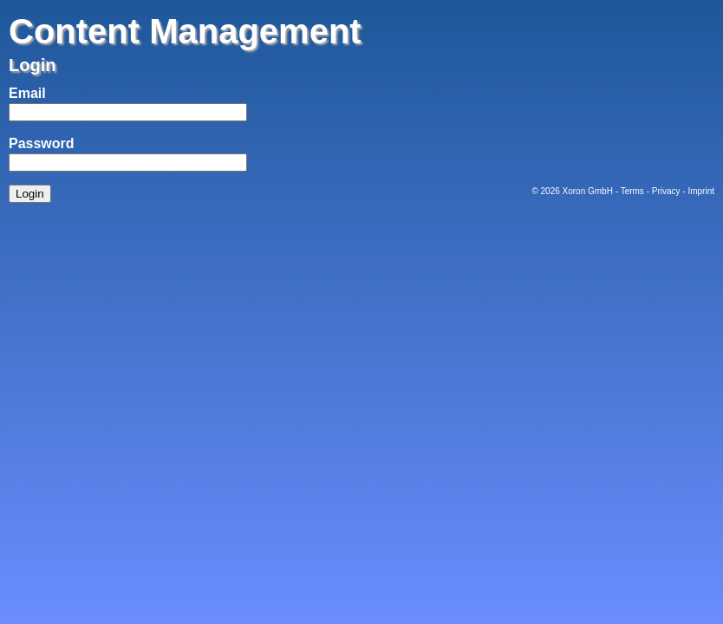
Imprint (700, 191)
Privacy (666, 191)
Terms (632, 191)
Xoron (574, 191)
